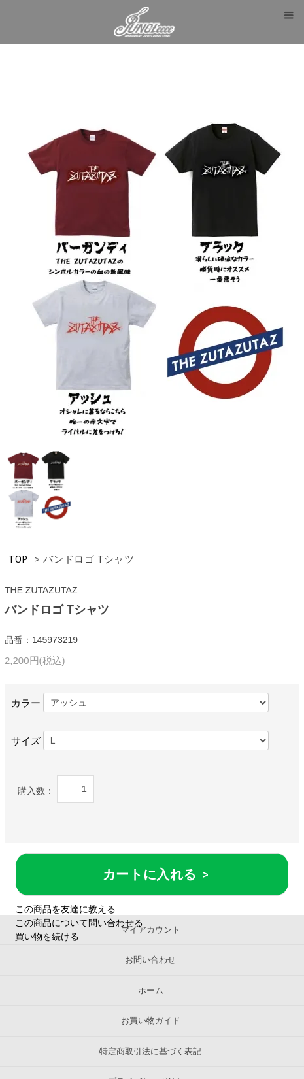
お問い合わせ (150, 960)
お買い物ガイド (150, 1020)
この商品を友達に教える (65, 909)
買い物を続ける (47, 936)
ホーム (150, 990)
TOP (18, 559)
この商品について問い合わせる (79, 923)
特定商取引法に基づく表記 (150, 1051)
